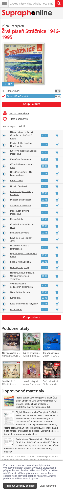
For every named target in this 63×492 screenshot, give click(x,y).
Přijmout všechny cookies (20, 485)
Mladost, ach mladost (20, 199)
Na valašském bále (11, 353)
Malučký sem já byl (19, 267)
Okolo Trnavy (16, 180)
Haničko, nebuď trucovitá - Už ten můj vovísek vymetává (23, 275)
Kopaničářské (17, 219)
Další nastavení (48, 485)
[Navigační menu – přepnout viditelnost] (4, 3)
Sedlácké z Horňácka (20, 205)
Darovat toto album (16, 113)
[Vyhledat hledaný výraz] (59, 3)
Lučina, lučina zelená (20, 262)
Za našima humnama (20, 159)
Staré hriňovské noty (20, 292)
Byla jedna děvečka (19, 232)
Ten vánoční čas (51, 353)
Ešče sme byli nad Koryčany (24, 303)
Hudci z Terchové (18, 186)
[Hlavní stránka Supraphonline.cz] (27, 13)
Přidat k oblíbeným (15, 119)
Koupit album (31, 104)
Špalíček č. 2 (8, 381)
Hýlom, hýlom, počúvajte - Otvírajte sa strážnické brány (22, 135)
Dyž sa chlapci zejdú (33, 353)
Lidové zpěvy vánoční (33, 381)
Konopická (15, 298)
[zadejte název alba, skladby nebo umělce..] (31, 3)
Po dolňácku (16, 309)
